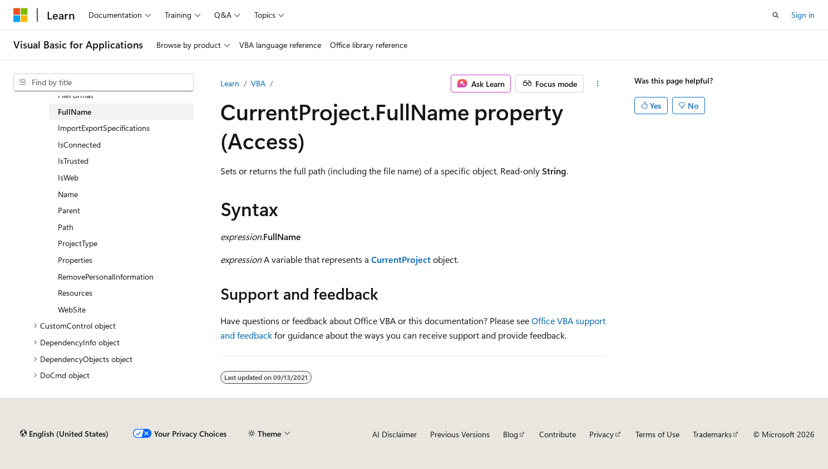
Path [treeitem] (65, 227)
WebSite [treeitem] (72, 309)
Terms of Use (657, 434)
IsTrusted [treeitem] (73, 160)
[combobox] (103, 82)
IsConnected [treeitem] (79, 144)
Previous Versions (460, 434)
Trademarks (712, 434)
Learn (229, 83)
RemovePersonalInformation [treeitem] (106, 276)
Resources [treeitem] (75, 292)
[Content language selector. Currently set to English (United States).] (64, 434)
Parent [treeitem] (69, 210)
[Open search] (776, 15)
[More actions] (598, 83)
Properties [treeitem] (75, 260)
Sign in (803, 14)
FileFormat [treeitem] (75, 95)
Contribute (557, 434)
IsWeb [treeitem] (68, 177)
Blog (510, 434)
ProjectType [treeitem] (77, 243)
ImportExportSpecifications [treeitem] (104, 128)
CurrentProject (401, 259)
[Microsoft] (20, 15)
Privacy (601, 434)
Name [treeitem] (68, 194)
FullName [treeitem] (74, 111)
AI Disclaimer (394, 434)
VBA (258, 83)
